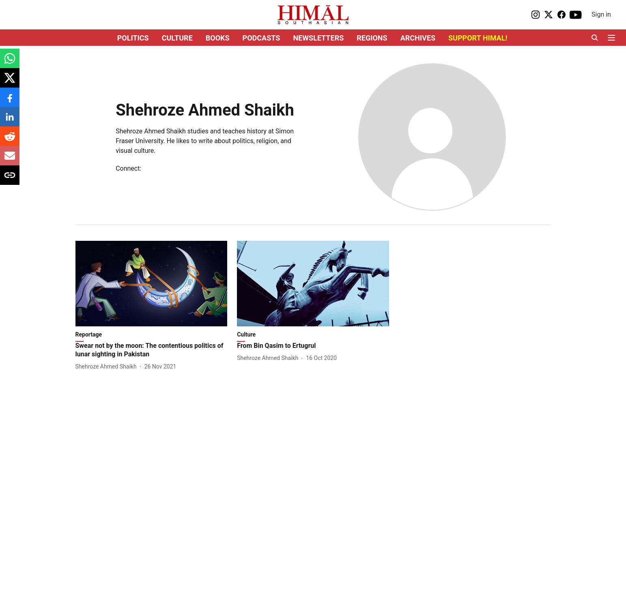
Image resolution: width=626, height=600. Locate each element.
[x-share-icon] (9, 82)
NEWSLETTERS (318, 38)
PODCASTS (261, 38)
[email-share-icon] (9, 160)
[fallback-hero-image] (151, 283)
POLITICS (133, 38)
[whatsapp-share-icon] (9, 62)
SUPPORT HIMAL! (477, 38)
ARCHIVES (417, 38)
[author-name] (107, 366)
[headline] (151, 350)
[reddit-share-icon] (9, 140)
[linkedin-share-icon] (9, 121)
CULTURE (177, 38)
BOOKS (218, 38)
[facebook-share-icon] (9, 101)
